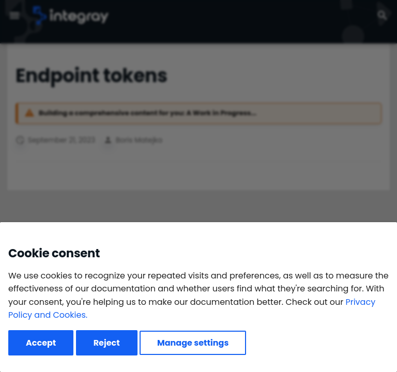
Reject (107, 343)
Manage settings (192, 343)
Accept (41, 343)
